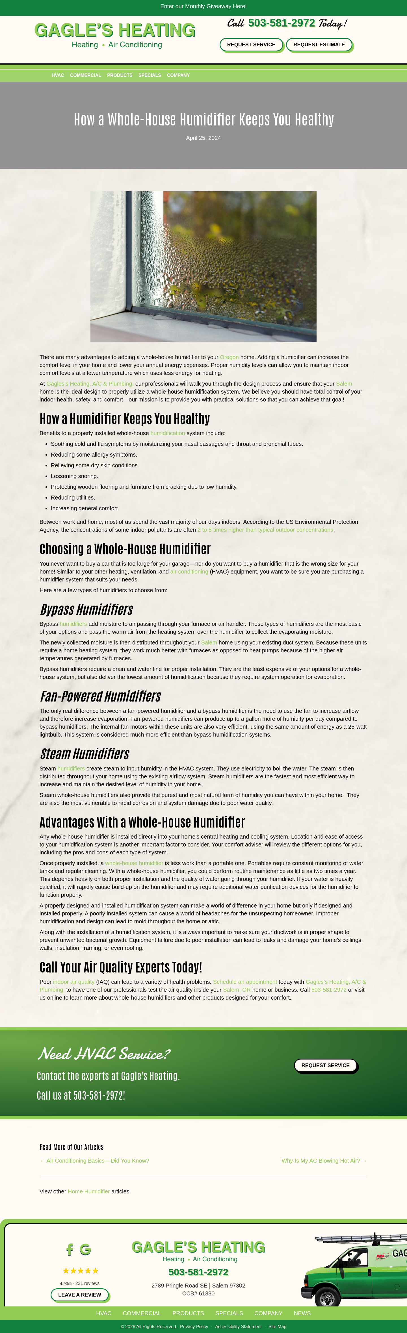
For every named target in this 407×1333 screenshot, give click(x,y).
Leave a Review (79, 1295)
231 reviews (87, 1283)
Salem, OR (237, 990)
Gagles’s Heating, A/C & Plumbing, (90, 384)
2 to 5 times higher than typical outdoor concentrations (265, 530)
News (302, 1313)
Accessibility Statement (238, 1326)
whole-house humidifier (134, 863)
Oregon (230, 357)
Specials (149, 75)
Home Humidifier (89, 1191)
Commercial (85, 75)
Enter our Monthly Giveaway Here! (203, 6)
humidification (167, 433)
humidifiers (73, 624)
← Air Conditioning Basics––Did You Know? (94, 1161)
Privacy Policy (194, 1326)
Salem (344, 384)
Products (120, 75)
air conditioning (189, 571)
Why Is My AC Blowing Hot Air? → (324, 1161)
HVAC (58, 75)
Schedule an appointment (245, 982)
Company (178, 75)
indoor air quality (74, 982)
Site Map (277, 1326)
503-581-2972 (281, 23)
